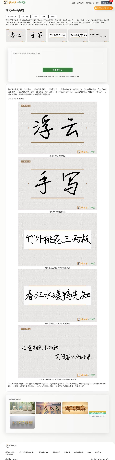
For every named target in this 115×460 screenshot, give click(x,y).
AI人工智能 (25, 16)
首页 (73, 3)
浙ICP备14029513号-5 (102, 459)
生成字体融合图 (97, 413)
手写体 (53, 16)
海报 (43, 16)
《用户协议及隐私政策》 (26, 452)
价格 (98, 3)
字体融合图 (56, 452)
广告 (35, 16)
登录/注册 (107, 2)
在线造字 (80, 3)
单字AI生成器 (10, 452)
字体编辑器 (90, 3)
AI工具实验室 (78, 452)
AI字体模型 (9, 454)
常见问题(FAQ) (43, 452)
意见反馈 (67, 452)
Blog (89, 452)
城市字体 (98, 452)
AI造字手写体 (12, 16)
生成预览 (57, 70)
